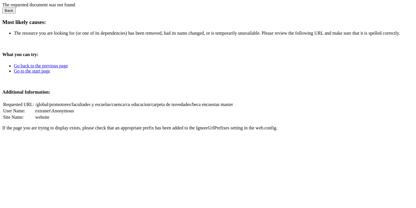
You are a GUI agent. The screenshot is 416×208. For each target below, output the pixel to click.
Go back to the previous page (41, 65)
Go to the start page (32, 70)
